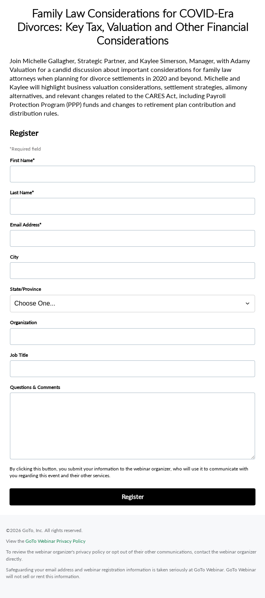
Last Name (21, 192)
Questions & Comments (35, 387)
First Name (21, 160)
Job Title (19, 355)
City (14, 257)
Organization (23, 322)
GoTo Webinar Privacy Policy (55, 541)
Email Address (24, 225)
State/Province (25, 289)
